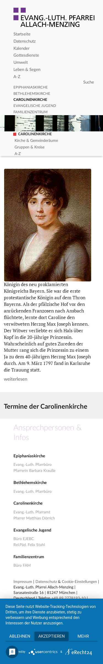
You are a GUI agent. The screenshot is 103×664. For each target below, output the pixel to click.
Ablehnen (19, 636)
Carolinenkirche (30, 100)
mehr (83, 636)
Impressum (22, 582)
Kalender (21, 48)
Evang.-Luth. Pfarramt (31, 512)
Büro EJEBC (23, 539)
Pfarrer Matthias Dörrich (34, 518)
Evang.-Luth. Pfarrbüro (32, 465)
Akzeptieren (51, 636)
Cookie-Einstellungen (79, 582)
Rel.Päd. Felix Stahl (29, 545)
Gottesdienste (26, 55)
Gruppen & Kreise (29, 147)
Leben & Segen (26, 70)
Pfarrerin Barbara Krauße (34, 471)
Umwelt (20, 62)
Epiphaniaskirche (30, 87)
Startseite (21, 34)
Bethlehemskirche (31, 94)
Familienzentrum (30, 112)
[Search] (54, 82)
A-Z (16, 77)
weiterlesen (15, 379)
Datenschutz (24, 41)
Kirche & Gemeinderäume (36, 141)
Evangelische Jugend (34, 106)
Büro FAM (22, 566)
